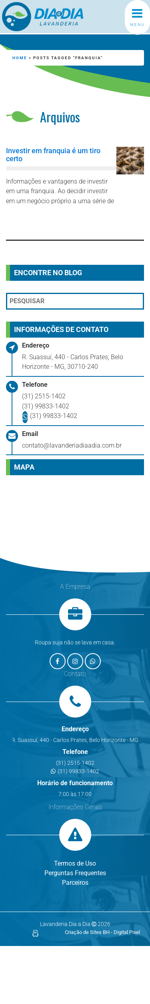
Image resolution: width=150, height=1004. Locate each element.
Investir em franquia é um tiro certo (53, 154)
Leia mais (42, 222)
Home (19, 58)
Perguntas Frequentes (75, 873)
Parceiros (75, 882)
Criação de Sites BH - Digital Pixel (102, 932)
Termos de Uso (75, 863)
